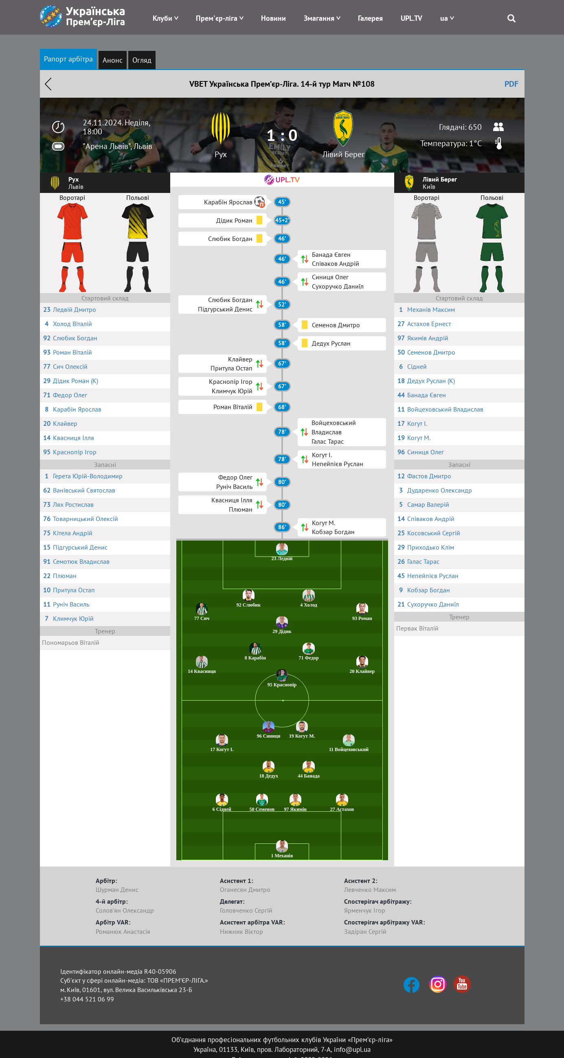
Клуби (162, 18)
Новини (273, 18)
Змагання (319, 18)
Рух (221, 154)
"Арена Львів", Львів (117, 146)
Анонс (113, 60)
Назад (48, 84)
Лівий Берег (343, 154)
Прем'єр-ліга (216, 18)
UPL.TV (411, 18)
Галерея (370, 18)
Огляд (141, 60)
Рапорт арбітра (68, 59)
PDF (511, 84)
